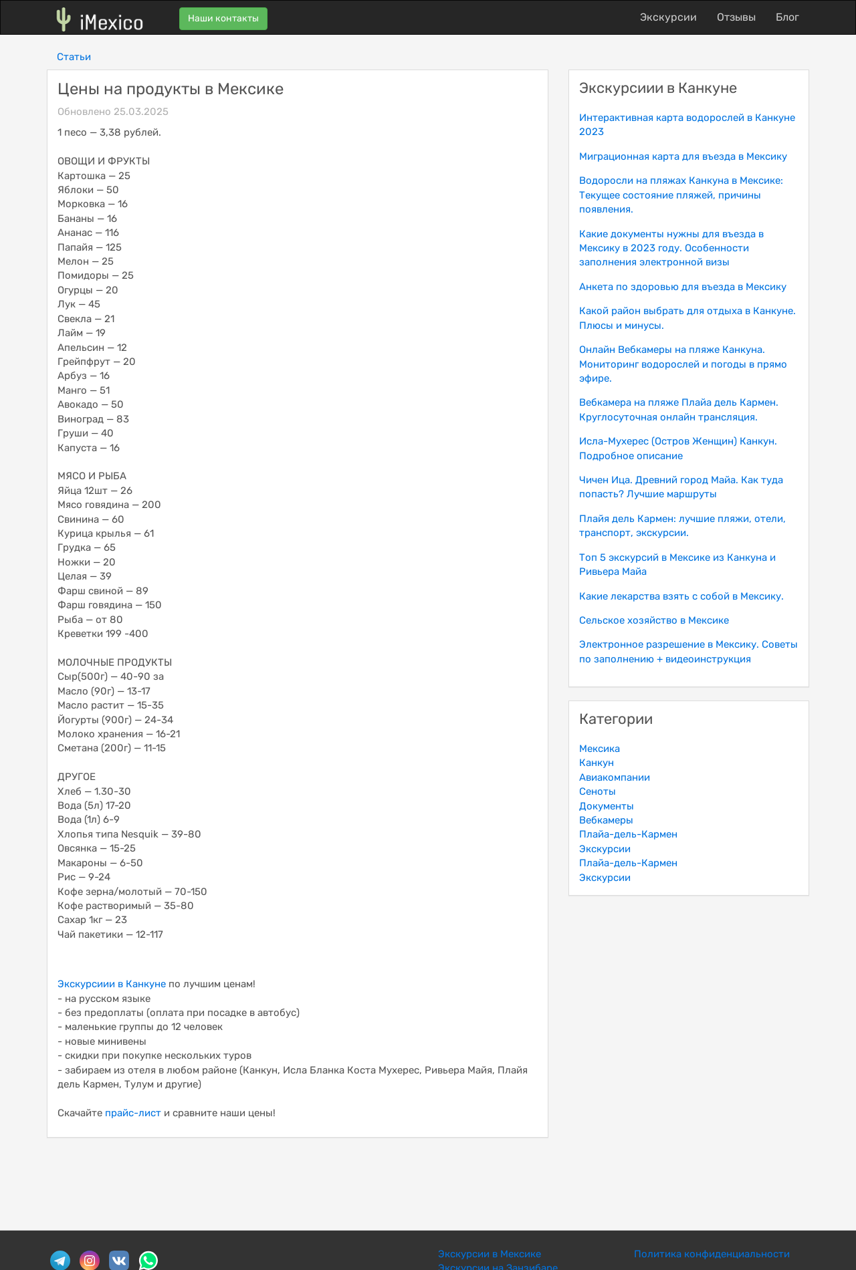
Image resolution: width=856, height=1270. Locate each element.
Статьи (74, 57)
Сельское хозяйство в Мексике (654, 620)
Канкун (596, 763)
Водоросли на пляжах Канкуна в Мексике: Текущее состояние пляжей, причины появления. (681, 194)
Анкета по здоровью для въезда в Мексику (682, 287)
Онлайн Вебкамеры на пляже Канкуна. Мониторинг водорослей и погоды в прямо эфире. (683, 364)
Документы (606, 806)
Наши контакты (223, 18)
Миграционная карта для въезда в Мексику (683, 156)
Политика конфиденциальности (712, 1254)
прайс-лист (133, 1113)
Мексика (599, 749)
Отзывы (736, 17)
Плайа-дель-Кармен (628, 834)
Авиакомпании (614, 777)
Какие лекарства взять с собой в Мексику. (681, 596)
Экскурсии (668, 17)
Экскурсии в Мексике (489, 1254)
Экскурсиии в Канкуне (112, 984)
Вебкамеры (606, 820)
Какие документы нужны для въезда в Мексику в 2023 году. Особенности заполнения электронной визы (671, 248)
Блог (787, 17)
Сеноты (597, 791)
